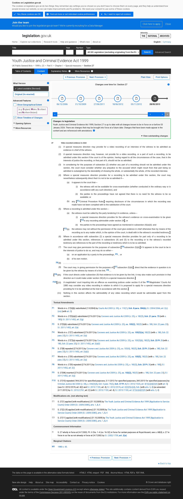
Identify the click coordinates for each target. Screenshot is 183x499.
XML (107, 473)
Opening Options (22, 123)
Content (41, 71)
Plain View (145, 77)
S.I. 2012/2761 (77, 390)
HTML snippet (93, 473)
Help (31, 482)
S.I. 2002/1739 (111, 435)
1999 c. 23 (39, 65)
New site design (19, 482)
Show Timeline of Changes (30, 118)
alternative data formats (58, 473)
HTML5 (83, 473)
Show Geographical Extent (29, 105)
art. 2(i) (72, 368)
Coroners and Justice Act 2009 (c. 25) (118, 316)
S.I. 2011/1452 (69, 319)
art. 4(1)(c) (145, 384)
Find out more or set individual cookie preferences (72, 14)
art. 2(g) (80, 319)
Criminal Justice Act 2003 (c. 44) (72, 384)
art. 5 (165, 384)
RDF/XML (140, 473)
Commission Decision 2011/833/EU (55, 492)
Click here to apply (151, 24)
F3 (65, 229)
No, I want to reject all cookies (117, 14)
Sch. (138, 387)
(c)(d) (133, 387)
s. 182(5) (139, 316)
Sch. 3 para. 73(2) (106, 384)
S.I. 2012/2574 (113, 387)
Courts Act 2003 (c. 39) (108, 308)
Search (147, 52)
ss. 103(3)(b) (137, 340)
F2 (82, 220)
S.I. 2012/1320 (133, 384)
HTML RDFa (129, 473)
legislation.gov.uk (31, 35)
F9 (56, 274)
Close (168, 24)
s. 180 (150, 324)
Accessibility (61, 482)
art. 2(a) (75, 327)
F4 (123, 247)
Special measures (73, 65)
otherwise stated (96, 489)
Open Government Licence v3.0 (62, 489)
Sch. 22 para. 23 (160, 324)
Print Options (162, 77)
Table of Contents (23, 71)
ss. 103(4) (125, 348)
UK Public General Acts (22, 65)
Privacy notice (88, 482)
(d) (151, 384)
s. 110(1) (124, 308)
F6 (57, 263)
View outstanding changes (154, 136)
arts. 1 (93, 405)
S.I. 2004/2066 (153, 308)
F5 (116, 254)
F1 (78, 201)
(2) (154, 384)
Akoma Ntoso (117, 473)
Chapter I (59, 65)
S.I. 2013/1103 (94, 387)
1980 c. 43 (62, 447)
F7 (116, 267)
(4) (96, 384)
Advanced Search (163, 52)
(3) (156, 384)
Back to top (165, 463)
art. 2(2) (124, 387)
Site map (50, 482)
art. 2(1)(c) (133, 390)
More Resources (82, 71)
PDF (102, 473)
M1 (148, 282)
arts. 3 (148, 387)
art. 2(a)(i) (96, 343)
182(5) (139, 324)
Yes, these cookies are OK (29, 14)
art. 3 (69, 311)
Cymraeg (167, 42)
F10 (54, 282)
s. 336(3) (91, 384)
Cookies (101, 482)
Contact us (75, 482)
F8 (107, 270)
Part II (49, 65)
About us (39, 482)
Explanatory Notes (59, 71)
